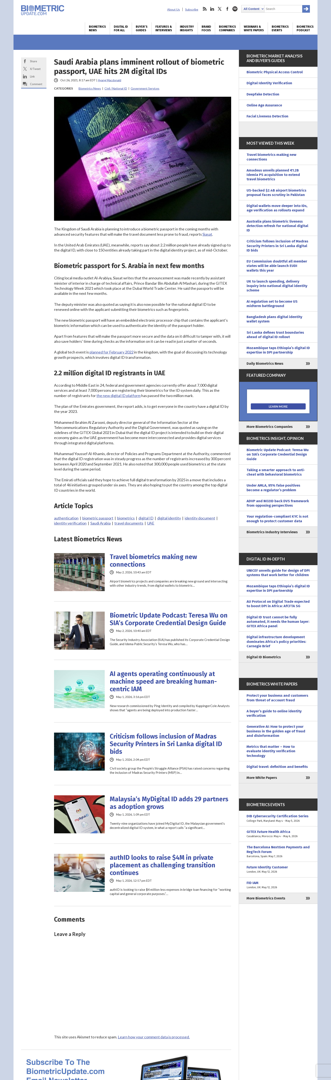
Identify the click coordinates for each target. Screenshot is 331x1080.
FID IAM (278, 885)
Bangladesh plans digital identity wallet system (274, 319)
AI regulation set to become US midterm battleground (272, 303)
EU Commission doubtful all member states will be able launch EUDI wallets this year (277, 266)
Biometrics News (97, 28)
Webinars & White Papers (254, 28)
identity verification (70, 523)
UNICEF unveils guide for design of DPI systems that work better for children (278, 572)
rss (204, 9)
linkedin (212, 9)
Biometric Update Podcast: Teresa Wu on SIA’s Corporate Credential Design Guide (169, 619)
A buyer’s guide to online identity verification (274, 713)
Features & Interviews (163, 28)
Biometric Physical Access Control (275, 72)
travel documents (128, 523)
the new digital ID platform (118, 395)
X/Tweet (35, 69)
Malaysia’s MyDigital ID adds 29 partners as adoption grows (169, 803)
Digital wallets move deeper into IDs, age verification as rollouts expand (277, 208)
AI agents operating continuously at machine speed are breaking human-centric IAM (163, 681)
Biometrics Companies (227, 28)
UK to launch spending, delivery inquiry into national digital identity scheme (277, 286)
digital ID (145, 518)
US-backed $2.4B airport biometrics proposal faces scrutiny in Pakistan (276, 192)
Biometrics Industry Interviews (272, 532)
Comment (36, 84)
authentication (66, 518)
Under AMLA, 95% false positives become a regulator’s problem (273, 487)
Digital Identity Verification (269, 83)
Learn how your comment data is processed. (154, 1037)
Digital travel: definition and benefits (277, 766)
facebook (227, 9)
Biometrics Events (280, 28)
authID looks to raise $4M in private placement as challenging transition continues (162, 865)
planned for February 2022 (111, 352)
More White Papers (262, 777)
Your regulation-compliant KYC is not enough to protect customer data (277, 518)
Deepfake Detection (263, 94)
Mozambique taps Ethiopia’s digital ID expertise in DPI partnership (278, 350)
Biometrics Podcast (305, 28)
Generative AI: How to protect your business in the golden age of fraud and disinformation (276, 731)
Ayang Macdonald (109, 80)
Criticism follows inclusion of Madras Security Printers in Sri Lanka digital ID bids (166, 744)
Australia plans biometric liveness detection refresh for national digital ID (277, 226)
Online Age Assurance (264, 105)
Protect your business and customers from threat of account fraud (277, 697)
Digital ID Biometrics (264, 657)
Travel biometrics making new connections (153, 560)
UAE (150, 523)
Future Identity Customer (278, 869)
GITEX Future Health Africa (278, 834)
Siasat (207, 234)
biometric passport (97, 518)
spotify (235, 9)
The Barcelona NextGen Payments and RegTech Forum (278, 851)
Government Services (145, 88)
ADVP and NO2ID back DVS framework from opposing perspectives (278, 503)
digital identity (169, 518)
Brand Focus (206, 28)
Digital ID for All (121, 28)
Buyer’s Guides (142, 28)
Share (33, 61)
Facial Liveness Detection (267, 116)
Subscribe (191, 9)
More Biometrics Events (266, 898)
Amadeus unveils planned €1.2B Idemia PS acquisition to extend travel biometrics (273, 175)
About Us (173, 9)
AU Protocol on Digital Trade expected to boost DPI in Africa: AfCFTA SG (278, 603)
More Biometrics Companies (270, 426)
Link (32, 76)
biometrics (126, 518)
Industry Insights (187, 28)
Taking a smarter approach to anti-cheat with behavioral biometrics (276, 472)
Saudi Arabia (100, 523)
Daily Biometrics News (265, 363)
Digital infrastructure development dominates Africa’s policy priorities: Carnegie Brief (276, 641)
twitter (220, 9)
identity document (200, 518)
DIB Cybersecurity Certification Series (278, 818)
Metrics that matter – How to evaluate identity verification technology (271, 751)
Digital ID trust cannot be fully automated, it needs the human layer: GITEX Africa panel (278, 621)
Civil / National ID (115, 88)
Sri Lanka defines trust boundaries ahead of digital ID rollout (275, 334)
